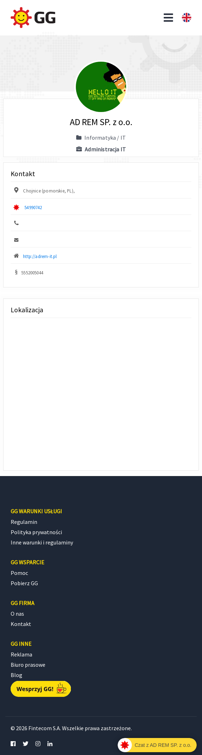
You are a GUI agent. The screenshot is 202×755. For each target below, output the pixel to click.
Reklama (21, 654)
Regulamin (24, 521)
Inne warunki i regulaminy (42, 542)
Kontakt (21, 623)
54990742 (33, 207)
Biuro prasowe (28, 664)
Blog (16, 674)
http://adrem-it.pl (40, 256)
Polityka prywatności (36, 532)
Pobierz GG (24, 583)
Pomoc (19, 572)
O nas (17, 613)
